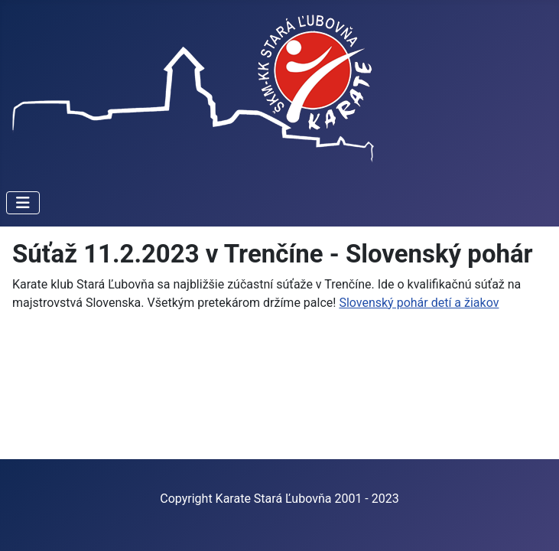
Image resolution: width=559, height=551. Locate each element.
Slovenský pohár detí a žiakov (419, 302)
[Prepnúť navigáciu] (23, 202)
